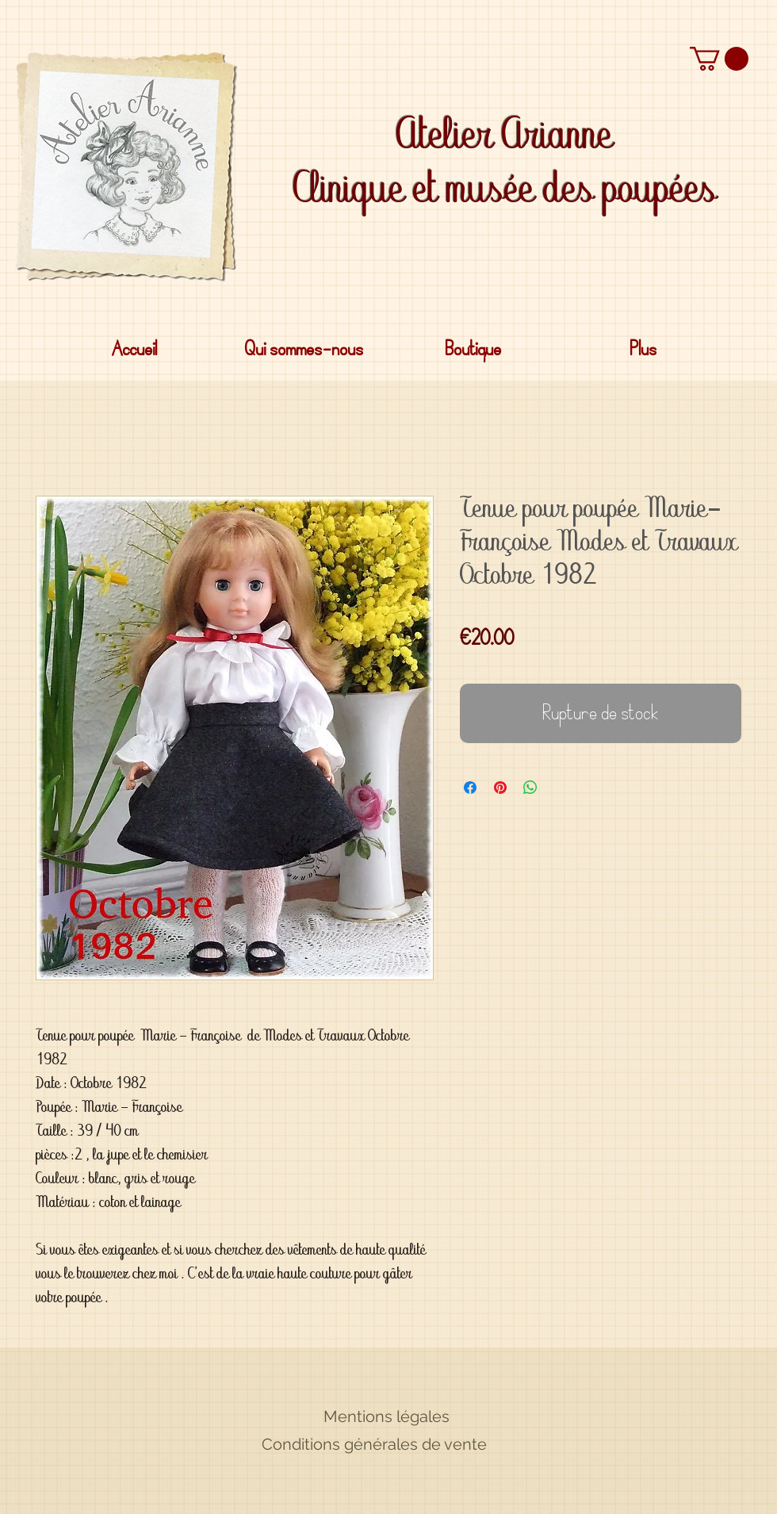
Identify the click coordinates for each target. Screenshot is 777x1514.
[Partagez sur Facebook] (470, 787)
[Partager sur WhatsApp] (530, 787)
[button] (719, 59)
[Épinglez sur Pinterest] (500, 787)
